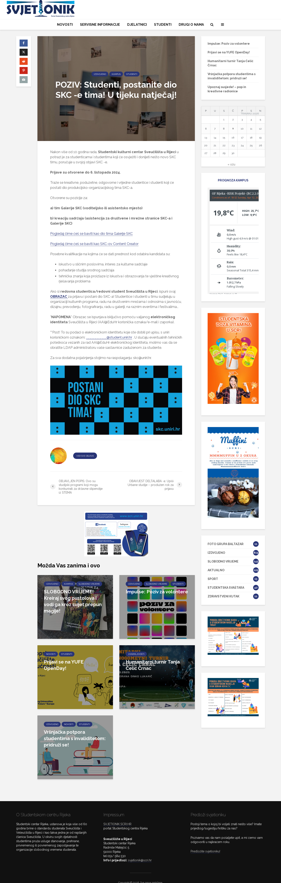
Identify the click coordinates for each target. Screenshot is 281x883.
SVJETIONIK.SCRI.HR (117, 815)
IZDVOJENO (100, 74)
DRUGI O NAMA (191, 25)
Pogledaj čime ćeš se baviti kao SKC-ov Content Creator (94, 244)
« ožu (231, 164)
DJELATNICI (137, 25)
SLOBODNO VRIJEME (89, 584)
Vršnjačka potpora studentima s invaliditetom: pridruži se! (75, 738)
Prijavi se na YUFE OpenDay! (64, 665)
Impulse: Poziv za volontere (157, 591)
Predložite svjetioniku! (205, 842)
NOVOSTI (65, 25)
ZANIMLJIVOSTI (136, 654)
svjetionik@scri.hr (140, 851)
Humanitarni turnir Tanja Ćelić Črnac (153, 665)
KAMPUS (116, 74)
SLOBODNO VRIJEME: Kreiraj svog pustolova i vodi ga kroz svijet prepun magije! (73, 601)
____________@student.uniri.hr (109, 337)
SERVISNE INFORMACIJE (100, 25)
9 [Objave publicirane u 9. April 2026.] (233, 128)
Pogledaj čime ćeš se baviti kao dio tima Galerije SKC (91, 234)
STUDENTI (162, 25)
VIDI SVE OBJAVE (85, 456)
